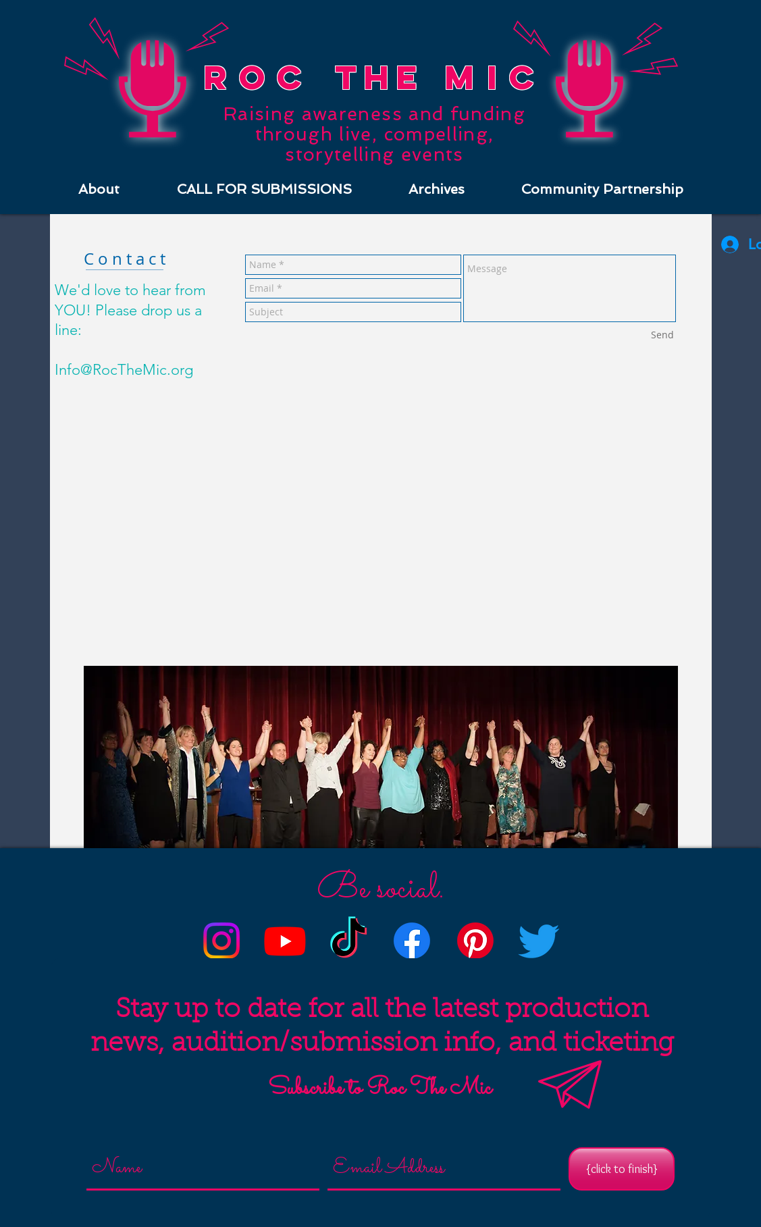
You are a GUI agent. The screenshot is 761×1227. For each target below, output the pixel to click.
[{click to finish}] (622, 1169)
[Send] (662, 334)
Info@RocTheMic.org (124, 370)
